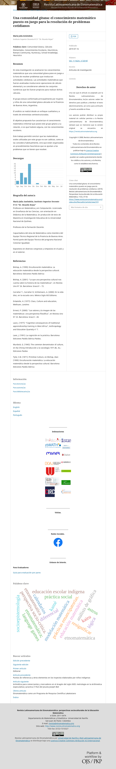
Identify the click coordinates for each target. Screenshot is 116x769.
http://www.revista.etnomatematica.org (62, 726)
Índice (16, 697)
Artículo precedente (21, 675)
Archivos (24, 10)
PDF (74, 36)
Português (17, 415)
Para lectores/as (19, 384)
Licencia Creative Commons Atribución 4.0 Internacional (75, 740)
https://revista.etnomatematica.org (83, 131)
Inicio (15, 10)
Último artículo (19, 691)
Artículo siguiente (21, 681)
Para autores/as (19, 387)
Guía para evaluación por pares (27, 572)
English (16, 407)
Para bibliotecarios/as (21, 391)
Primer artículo (19, 668)
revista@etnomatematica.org (61, 723)
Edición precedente (21, 660)
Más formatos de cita (79, 207)
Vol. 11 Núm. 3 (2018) (38, 10)
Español (16, 411)
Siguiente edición (20, 664)
